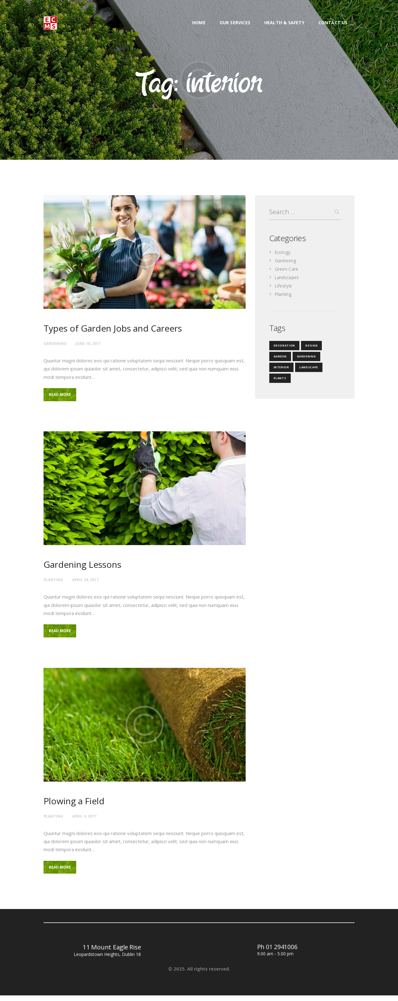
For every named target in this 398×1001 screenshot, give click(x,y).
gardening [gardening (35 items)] (304, 358)
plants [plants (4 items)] (279, 380)
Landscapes (287, 279)
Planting (55, 581)
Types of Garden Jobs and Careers (121, 328)
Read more (63, 396)
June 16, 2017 (93, 343)
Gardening (56, 343)
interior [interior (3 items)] (281, 369)
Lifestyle (284, 287)
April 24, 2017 (90, 581)
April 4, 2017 (89, 819)
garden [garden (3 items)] (279, 358)
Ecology (283, 253)
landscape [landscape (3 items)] (306, 369)
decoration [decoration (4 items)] (283, 347)
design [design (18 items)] (308, 347)
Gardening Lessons (87, 567)
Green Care (287, 270)
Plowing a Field (77, 805)
